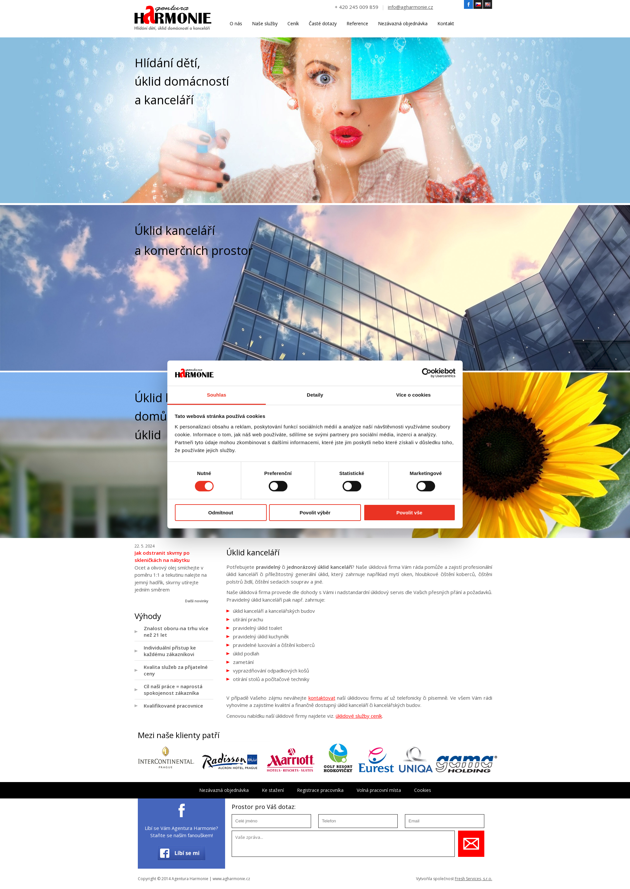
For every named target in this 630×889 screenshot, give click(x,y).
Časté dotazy (323, 23)
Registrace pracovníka (320, 790)
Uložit (471, 844)
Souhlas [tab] (216, 395)
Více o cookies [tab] (413, 395)
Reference (357, 23)
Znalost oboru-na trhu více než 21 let (176, 631)
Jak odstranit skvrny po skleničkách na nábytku (162, 556)
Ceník (293, 23)
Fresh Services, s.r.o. (473, 878)
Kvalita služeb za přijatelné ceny (176, 670)
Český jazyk (478, 4)
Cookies (422, 790)
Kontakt (445, 23)
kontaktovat (321, 697)
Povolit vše (409, 512)
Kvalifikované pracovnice (173, 705)
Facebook (468, 4)
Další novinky (196, 600)
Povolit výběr (315, 512)
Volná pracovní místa (379, 790)
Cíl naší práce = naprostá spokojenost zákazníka (173, 689)
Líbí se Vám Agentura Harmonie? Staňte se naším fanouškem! (181, 832)
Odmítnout (220, 512)
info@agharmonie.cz (410, 7)
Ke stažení (273, 790)
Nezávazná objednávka (403, 23)
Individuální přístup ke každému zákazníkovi (170, 650)
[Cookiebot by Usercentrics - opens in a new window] (426, 373)
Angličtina (487, 4)
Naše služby (265, 23)
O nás (236, 23)
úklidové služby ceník (359, 716)
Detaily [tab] (315, 395)
